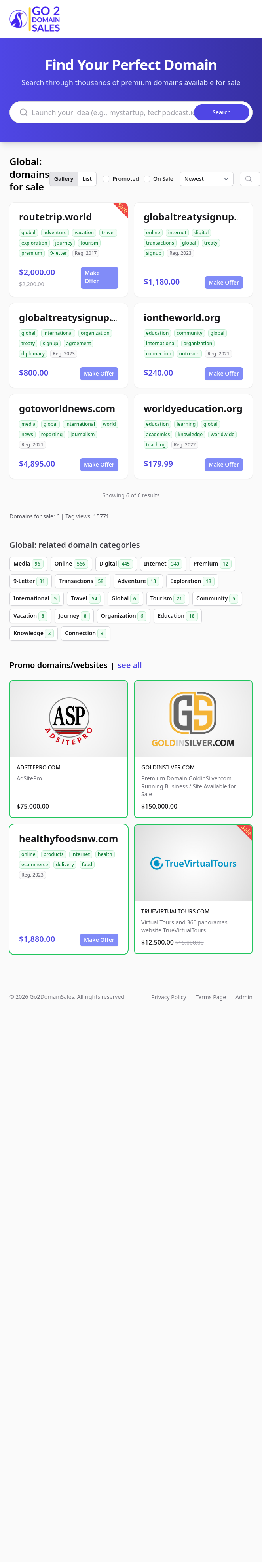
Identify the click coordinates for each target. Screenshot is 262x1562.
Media (28, 564)
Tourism (167, 599)
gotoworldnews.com (67, 408)
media (28, 424)
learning (186, 424)
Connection (85, 633)
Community (217, 599)
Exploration (192, 581)
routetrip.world (55, 216)
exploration (34, 242)
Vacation (30, 616)
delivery (65, 864)
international (58, 333)
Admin (244, 997)
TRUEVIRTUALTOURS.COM (175, 911)
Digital (116, 564)
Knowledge (33, 633)
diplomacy (33, 353)
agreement (78, 343)
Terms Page (211, 997)
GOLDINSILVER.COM (168, 767)
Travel (85, 599)
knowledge (190, 434)
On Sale (163, 178)
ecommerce (34, 864)
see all (130, 665)
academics (158, 434)
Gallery (63, 178)
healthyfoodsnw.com (68, 838)
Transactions (82, 581)
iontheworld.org (182, 317)
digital (201, 232)
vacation (84, 232)
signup (153, 253)
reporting (52, 434)
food (87, 864)
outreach (189, 353)
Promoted (125, 178)
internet (177, 232)
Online (71, 564)
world (109, 424)
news (27, 434)
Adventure (138, 581)
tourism (89, 242)
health (105, 854)
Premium (213, 564)
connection (158, 353)
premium (31, 253)
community (189, 333)
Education (177, 616)
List (87, 178)
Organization (124, 616)
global (28, 232)
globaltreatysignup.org (73, 317)
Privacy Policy (168, 997)
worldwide (222, 434)
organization (95, 333)
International (36, 599)
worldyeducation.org (193, 408)
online (153, 232)
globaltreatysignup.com (200, 216)
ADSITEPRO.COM (39, 767)
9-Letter (30, 581)
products (54, 854)
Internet (163, 564)
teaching (156, 444)
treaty (211, 242)
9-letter (58, 253)
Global (125, 599)
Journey (74, 616)
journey (64, 242)
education (157, 333)
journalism (82, 434)
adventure (55, 232)
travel (108, 232)
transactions (160, 242)
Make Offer (92, 277)
